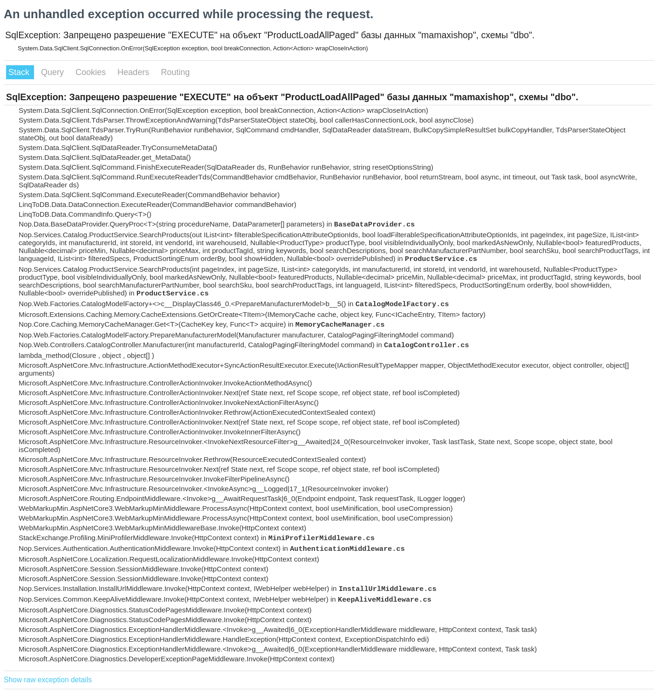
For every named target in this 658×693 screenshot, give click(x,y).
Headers (134, 72)
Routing (175, 72)
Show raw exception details (48, 680)
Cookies (91, 72)
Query (53, 72)
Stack (20, 72)
